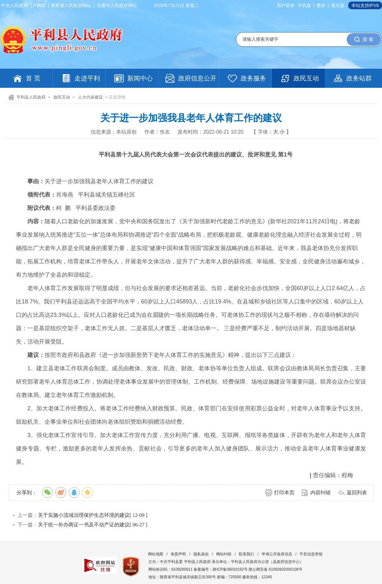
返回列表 (357, 492)
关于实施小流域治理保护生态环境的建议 (84, 515)
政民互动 (61, 97)
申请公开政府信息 (277, 554)
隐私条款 (201, 554)
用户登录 (285, 5)
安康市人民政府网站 (117, 5)
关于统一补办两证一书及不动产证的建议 (84, 524)
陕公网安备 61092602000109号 (275, 569)
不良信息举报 (311, 554)
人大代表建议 (90, 97)
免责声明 (178, 554)
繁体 (320, 5)
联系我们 (246, 554)
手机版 (304, 5)
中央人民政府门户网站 (23, 5)
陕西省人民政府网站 (71, 5)
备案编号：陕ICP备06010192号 (220, 569)
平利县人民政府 (31, 97)
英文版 (337, 5)
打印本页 (284, 492)
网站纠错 (223, 554)
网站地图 (155, 554)
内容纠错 (320, 492)
